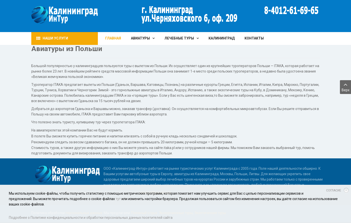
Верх (345, 86)
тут (118, 199)
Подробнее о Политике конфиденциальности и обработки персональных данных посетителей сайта (91, 218)
